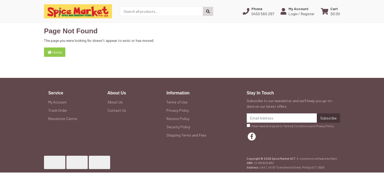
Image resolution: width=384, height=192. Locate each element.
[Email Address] (282, 118)
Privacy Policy (177, 110)
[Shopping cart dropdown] (330, 11)
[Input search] (161, 11)
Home (54, 52)
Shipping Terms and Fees (186, 135)
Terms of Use (176, 102)
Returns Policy (177, 118)
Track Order (57, 110)
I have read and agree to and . (290, 126)
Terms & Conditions (296, 126)
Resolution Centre (62, 118)
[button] (258, 11)
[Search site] (208, 11)
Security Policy (178, 127)
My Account (57, 102)
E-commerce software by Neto (317, 158)
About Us (115, 102)
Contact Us (116, 110)
